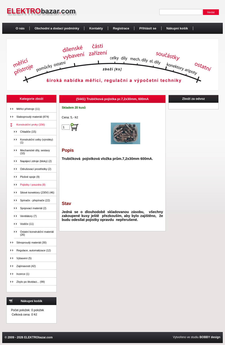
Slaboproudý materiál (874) (32, 116)
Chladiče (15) (28, 131)
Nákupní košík (177, 28)
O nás (20, 28)
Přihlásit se (147, 28)
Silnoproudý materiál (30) (31, 242)
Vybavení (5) (24, 258)
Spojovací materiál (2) (33, 208)
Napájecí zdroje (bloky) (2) (36, 161)
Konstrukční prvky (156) (30, 124)
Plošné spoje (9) (30, 176)
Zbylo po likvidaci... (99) (30, 281)
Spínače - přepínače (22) (35, 200)
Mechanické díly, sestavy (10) (35, 152)
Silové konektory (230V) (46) (37, 192)
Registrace (121, 28)
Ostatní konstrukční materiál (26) (37, 233)
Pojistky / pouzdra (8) (32, 184)
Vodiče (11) (27, 223)
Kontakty (96, 28)
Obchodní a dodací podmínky (57, 28)
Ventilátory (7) (28, 216)
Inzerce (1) (22, 273)
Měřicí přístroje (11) (28, 108)
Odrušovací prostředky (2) (35, 168)
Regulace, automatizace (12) (33, 250)
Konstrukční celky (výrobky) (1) (36, 141)
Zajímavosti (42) (26, 266)
